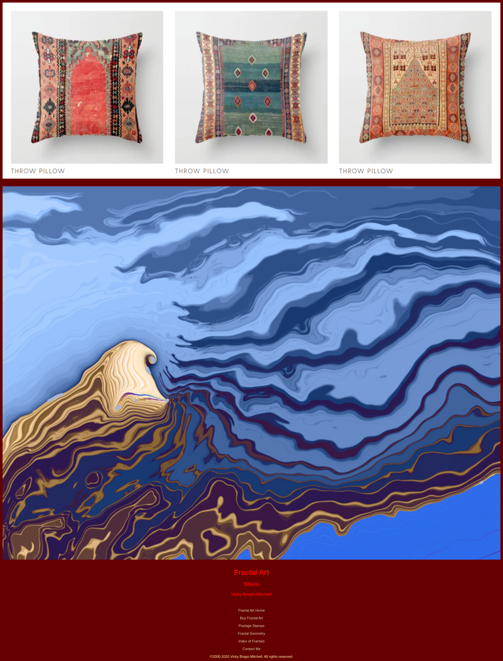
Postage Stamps (252, 626)
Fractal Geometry (251, 633)
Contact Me (251, 649)
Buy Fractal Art (251, 618)
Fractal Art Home (251, 610)
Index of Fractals (251, 641)
